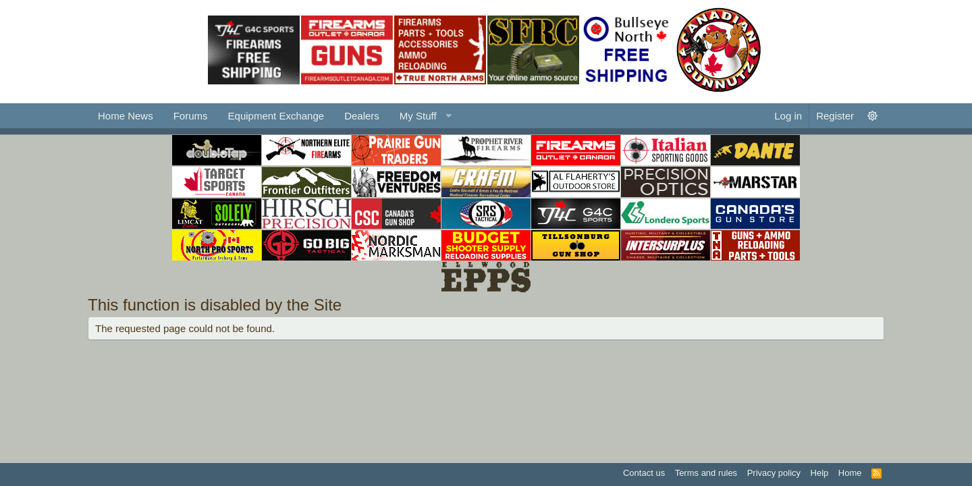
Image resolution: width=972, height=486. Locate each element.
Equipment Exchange (276, 116)
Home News (125, 116)
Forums (190, 116)
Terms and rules (706, 473)
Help (820, 473)
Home (850, 473)
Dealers (361, 116)
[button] (423, 115)
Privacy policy (774, 473)
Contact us (644, 473)
